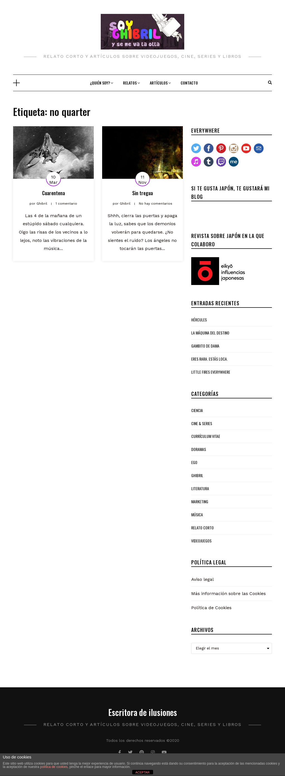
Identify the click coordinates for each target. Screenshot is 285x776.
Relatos (130, 83)
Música (197, 514)
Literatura (200, 488)
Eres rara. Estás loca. (209, 359)
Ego (194, 462)
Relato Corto (202, 527)
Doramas (198, 449)
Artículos (159, 83)
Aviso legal (202, 579)
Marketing (199, 501)
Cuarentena (53, 193)
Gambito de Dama (205, 346)
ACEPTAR (142, 772)
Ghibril (197, 475)
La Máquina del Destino (210, 333)
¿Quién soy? (100, 83)
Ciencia (197, 410)
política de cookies (54, 767)
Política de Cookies (211, 607)
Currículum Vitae (205, 436)
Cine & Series (201, 423)
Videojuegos (201, 541)
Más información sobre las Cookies (228, 593)
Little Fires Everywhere (210, 372)
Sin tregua (142, 193)
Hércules (199, 320)
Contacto (189, 83)
